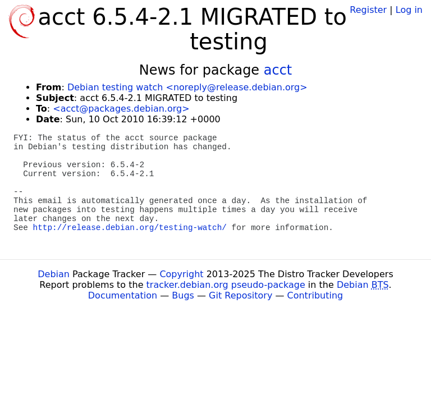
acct (278, 70)
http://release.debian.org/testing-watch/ (130, 227)
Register (368, 9)
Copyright (181, 274)
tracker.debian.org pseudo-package (225, 284)
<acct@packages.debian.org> (121, 108)
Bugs (183, 295)
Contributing (315, 295)
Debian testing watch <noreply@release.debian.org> (187, 87)
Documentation (122, 295)
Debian (54, 274)
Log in (409, 9)
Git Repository (240, 295)
